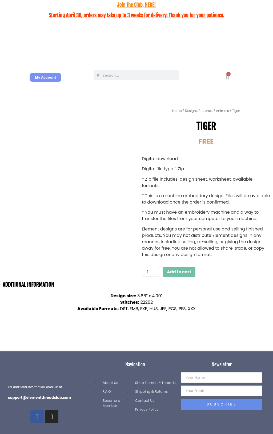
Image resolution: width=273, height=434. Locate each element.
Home (177, 110)
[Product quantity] (150, 272)
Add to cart (179, 272)
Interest (207, 110)
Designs (191, 110)
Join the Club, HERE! (136, 5)
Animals (222, 110)
